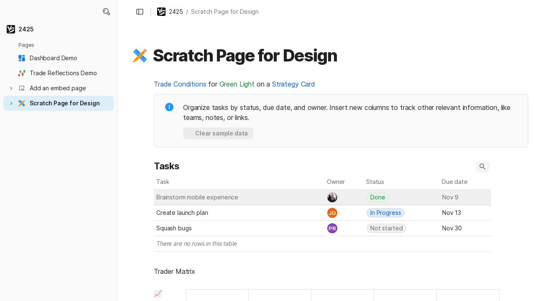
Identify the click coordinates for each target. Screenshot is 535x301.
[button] (106, 12)
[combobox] (344, 197)
